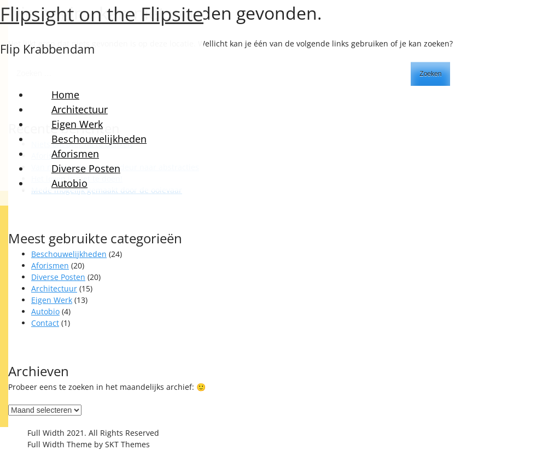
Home (65, 94)
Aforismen (75, 153)
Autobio (69, 183)
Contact (45, 323)
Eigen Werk (77, 124)
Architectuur (79, 109)
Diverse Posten (85, 168)
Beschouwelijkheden (99, 138)
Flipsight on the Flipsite (101, 14)
